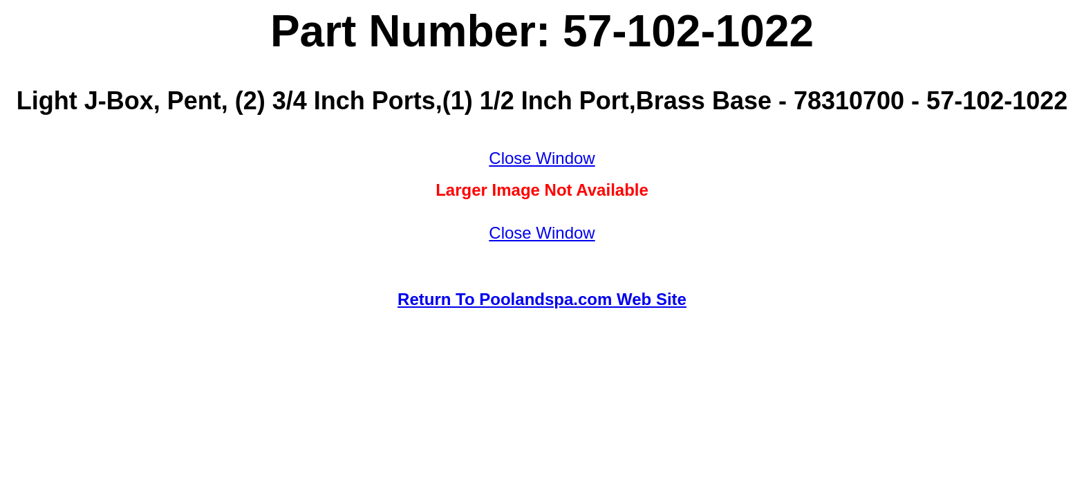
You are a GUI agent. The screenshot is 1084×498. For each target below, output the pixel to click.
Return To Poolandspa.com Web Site (542, 299)
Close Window (542, 158)
